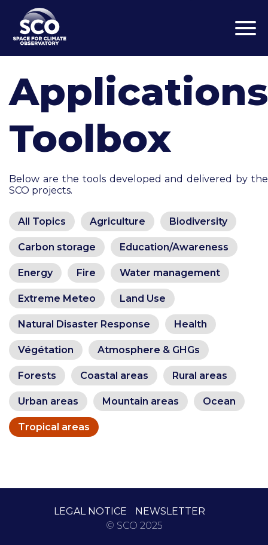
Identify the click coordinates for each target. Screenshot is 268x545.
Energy (35, 272)
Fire (86, 272)
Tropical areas (54, 427)
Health (190, 324)
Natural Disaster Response (84, 324)
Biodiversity (198, 221)
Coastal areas (114, 375)
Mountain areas (140, 401)
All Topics (42, 221)
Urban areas (48, 401)
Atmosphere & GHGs (149, 350)
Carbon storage (57, 247)
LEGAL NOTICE (90, 511)
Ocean (219, 401)
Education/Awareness (174, 247)
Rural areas (199, 375)
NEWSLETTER (170, 511)
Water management (170, 272)
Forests (37, 375)
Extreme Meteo (57, 298)
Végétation (46, 350)
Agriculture (117, 221)
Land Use (143, 298)
